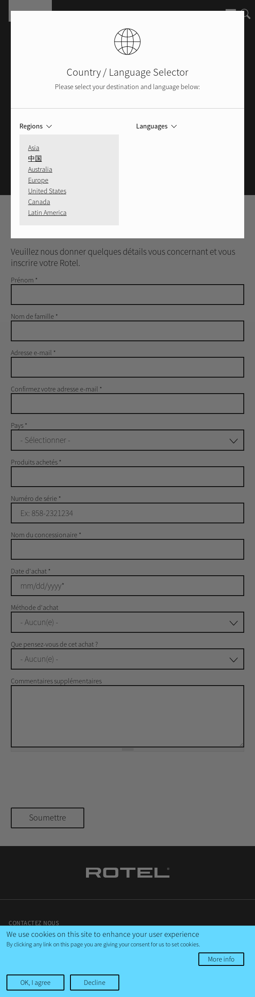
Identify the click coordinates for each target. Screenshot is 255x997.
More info (221, 959)
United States (47, 190)
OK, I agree (35, 982)
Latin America (47, 212)
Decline (94, 982)
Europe (38, 180)
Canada (39, 201)
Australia (40, 169)
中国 (35, 158)
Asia (33, 147)
